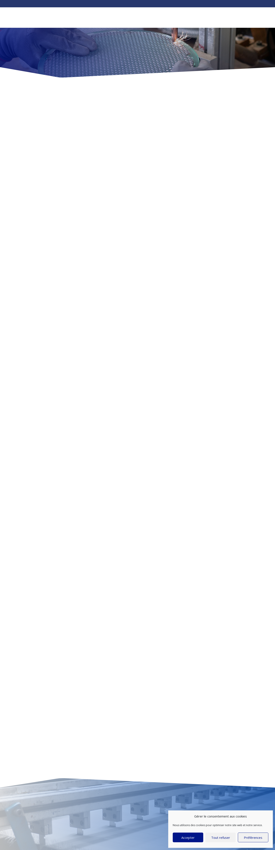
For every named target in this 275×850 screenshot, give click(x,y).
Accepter (188, 837)
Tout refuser (220, 837)
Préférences (253, 837)
